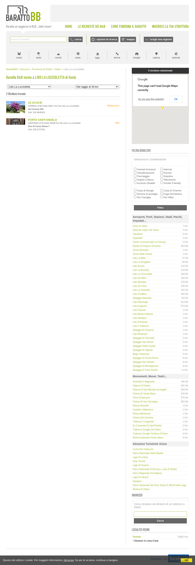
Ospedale (137, 238)
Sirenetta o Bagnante (144, 381)
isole (38, 57)
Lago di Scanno (141, 465)
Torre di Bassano (141, 397)
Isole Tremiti (139, 461)
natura (156, 57)
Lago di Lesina (140, 457)
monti (58, 57)
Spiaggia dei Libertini (143, 362)
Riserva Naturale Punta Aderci (148, 437)
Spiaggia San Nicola (143, 342)
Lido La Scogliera (141, 262)
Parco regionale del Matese (147, 473)
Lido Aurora (138, 266)
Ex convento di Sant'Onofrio (147, 425)
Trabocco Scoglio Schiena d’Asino (150, 433)
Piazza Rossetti (141, 405)
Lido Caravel (139, 310)
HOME (68, 26)
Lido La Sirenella (141, 290)
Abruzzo (24, 69)
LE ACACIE (35, 102)
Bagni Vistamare (141, 354)
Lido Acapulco (140, 306)
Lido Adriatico (139, 318)
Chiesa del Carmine (143, 417)
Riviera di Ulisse (141, 489)
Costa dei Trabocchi (143, 449)
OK (186, 560)
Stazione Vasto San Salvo (146, 230)
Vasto (58, 69)
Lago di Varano (141, 477)
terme (117, 57)
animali (176, 57)
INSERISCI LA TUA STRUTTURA (170, 26)
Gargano (137, 481)
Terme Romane (140, 250)
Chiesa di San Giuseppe (145, 401)
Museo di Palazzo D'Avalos (147, 246)
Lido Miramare (140, 334)
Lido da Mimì (139, 278)
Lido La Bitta (139, 258)
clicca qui (69, 560)
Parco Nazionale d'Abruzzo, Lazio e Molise (155, 469)
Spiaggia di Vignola (143, 350)
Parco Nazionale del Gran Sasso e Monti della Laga (159, 485)
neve (78, 57)
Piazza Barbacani (141, 413)
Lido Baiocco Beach (143, 314)
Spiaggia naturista (142, 298)
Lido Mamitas (139, 282)
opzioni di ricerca (107, 39)
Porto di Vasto (140, 226)
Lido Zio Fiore (140, 286)
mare (19, 57)
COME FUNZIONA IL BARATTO (128, 26)
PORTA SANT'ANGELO (42, 119)
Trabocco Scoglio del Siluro (147, 429)
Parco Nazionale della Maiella (148, 453)
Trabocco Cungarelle (143, 421)
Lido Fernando (140, 322)
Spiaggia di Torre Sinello (145, 370)
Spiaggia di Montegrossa (145, 366)
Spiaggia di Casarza (143, 330)
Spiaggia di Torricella (143, 338)
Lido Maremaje (140, 302)
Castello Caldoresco (143, 409)
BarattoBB (11, 69)
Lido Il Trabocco (141, 326)
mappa (131, 39)
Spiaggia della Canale (144, 346)
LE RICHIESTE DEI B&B (91, 26)
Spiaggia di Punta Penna (145, 358)
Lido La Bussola (141, 270)
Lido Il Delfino (140, 294)
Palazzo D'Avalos (141, 385)
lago (97, 57)
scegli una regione (161, 39)
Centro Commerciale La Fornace (149, 242)
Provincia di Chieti (42, 69)
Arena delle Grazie (142, 254)
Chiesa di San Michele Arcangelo (150, 389)
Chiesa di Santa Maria (144, 393)
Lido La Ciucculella (142, 274)
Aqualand (137, 234)
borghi (136, 57)
